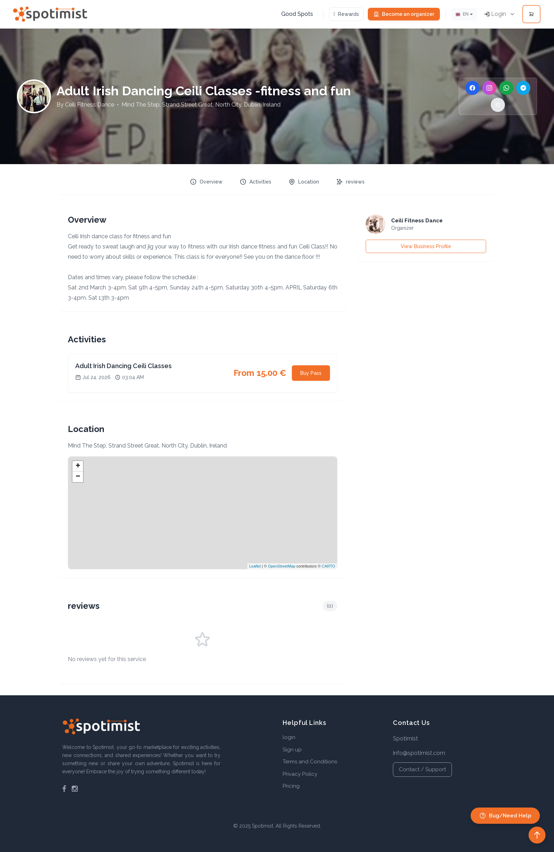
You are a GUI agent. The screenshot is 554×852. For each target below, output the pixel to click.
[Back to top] (537, 835)
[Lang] (464, 14)
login (289, 737)
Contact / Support (422, 769)
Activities (255, 181)
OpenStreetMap (281, 566)
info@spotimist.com (419, 753)
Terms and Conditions (310, 761)
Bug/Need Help (505, 815)
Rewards (346, 14)
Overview (206, 181)
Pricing (291, 786)
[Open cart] (531, 14)
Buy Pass (311, 373)
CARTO (328, 566)
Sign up (292, 749)
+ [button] (78, 466)
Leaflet (255, 566)
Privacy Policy (300, 774)
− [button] (78, 477)
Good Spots (297, 14)
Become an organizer (403, 14)
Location (303, 181)
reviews (350, 181)
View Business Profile (426, 246)
